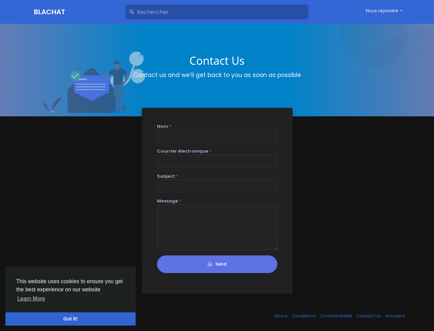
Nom (164, 126)
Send (217, 264)
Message (169, 201)
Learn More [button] (31, 298)
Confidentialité (336, 316)
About (281, 316)
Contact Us (369, 316)
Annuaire (395, 316)
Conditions (304, 316)
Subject (167, 176)
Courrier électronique (184, 151)
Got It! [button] (70, 319)
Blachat (49, 12)
